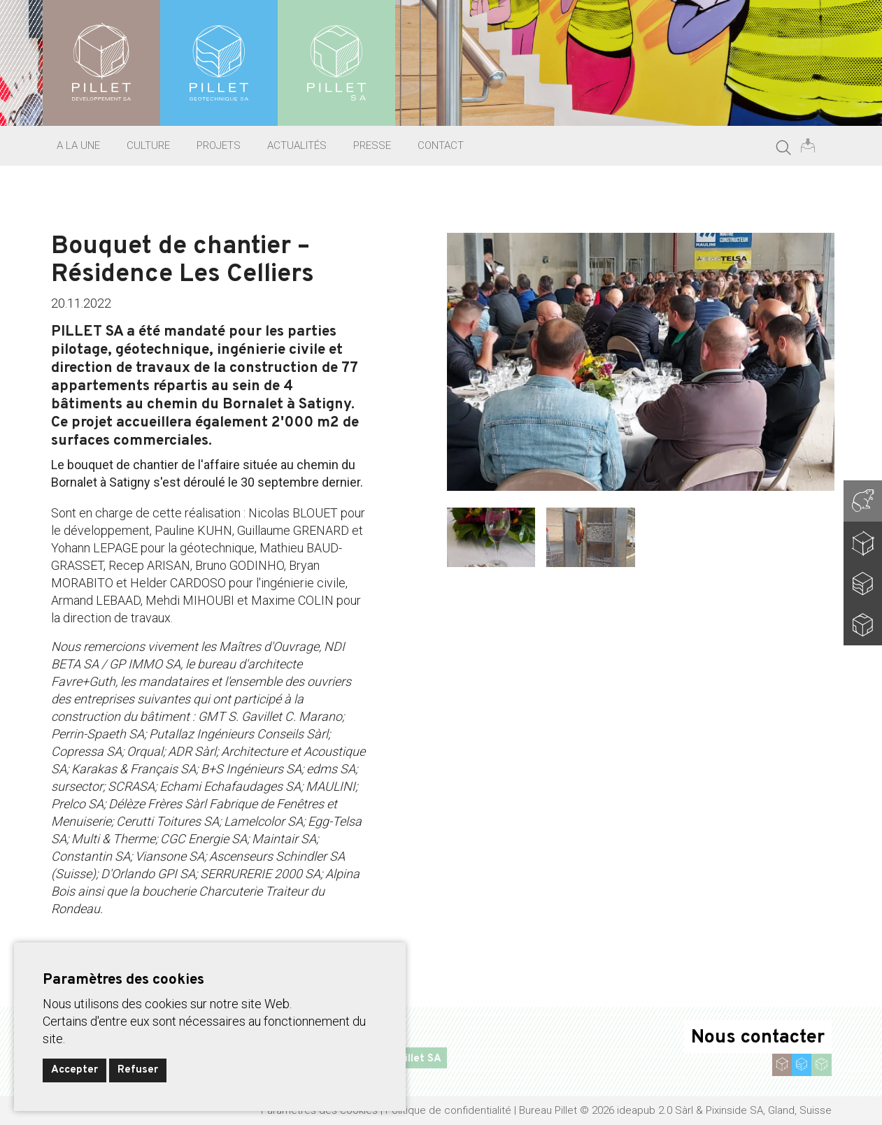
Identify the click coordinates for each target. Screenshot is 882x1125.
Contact (441, 145)
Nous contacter (758, 1037)
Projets (219, 145)
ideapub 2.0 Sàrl (655, 1110)
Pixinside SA (734, 1110)
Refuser (138, 1070)
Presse (372, 145)
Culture (148, 145)
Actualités (297, 145)
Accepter (74, 1070)
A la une (78, 145)
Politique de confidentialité (448, 1110)
